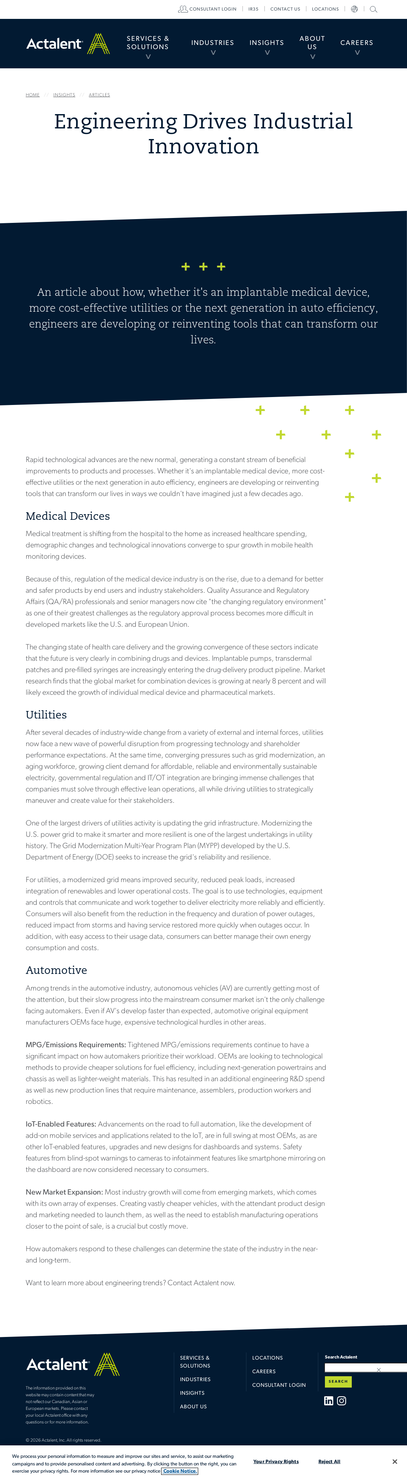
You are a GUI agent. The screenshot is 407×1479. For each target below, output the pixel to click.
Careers (357, 43)
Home (68, 43)
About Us (312, 43)
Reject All (329, 1461)
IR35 (254, 9)
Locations (325, 9)
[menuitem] (148, 43)
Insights (267, 43)
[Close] (395, 1461)
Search (338, 1382)
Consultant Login (213, 9)
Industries (213, 43)
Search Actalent (373, 9)
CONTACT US (285, 9)
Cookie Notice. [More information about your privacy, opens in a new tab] (179, 1471)
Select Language (354, 9)
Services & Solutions (148, 43)
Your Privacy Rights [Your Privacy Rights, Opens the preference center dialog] (275, 1461)
